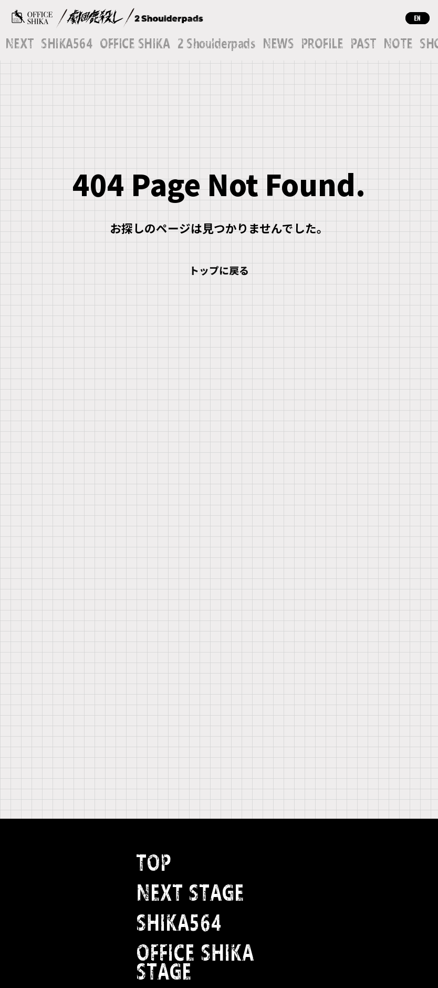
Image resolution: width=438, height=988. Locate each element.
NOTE (398, 44)
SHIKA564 (66, 44)
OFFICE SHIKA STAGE (195, 963)
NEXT (19, 44)
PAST (363, 44)
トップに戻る (219, 270)
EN (417, 18)
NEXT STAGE (190, 893)
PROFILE (322, 44)
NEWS (278, 44)
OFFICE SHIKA (135, 44)
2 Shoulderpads (216, 44)
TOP (153, 863)
